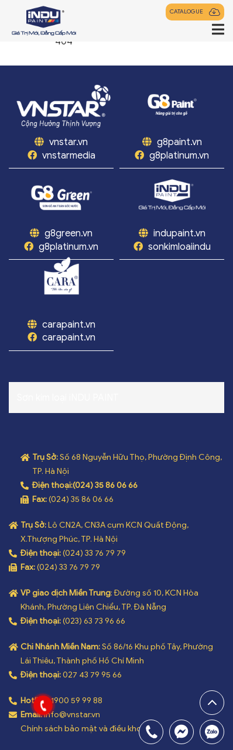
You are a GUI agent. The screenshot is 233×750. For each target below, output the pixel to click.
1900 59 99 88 (76, 701)
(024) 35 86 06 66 (105, 485)
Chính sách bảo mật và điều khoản (85, 729)
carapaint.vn (68, 325)
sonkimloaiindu (179, 247)
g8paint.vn (179, 142)
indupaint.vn (179, 233)
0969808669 (212, 732)
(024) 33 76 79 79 (94, 553)
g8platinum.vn (179, 155)
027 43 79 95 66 (92, 675)
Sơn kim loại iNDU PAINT (68, 398)
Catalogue (186, 12)
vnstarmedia (68, 155)
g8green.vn (68, 233)
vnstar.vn (67, 142)
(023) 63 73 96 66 (94, 621)
